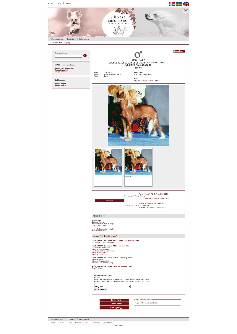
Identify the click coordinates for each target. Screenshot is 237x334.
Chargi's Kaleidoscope (99, 225)
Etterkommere (110, 236)
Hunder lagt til (60, 83)
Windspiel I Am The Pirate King (102, 263)
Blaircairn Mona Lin (98, 222)
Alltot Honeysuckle (121, 246)
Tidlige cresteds (61, 72)
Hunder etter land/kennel (64, 68)
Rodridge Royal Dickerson (154, 203)
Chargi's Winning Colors (123, 266)
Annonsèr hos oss (81, 323)
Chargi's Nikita (97, 268)
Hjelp (59, 3)
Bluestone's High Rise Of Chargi (103, 224)
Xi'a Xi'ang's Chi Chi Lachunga (126, 240)
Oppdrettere (71, 39)
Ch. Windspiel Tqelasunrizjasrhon (103, 242)
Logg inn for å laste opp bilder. (146, 303)
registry (67, 43)
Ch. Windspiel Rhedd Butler (101, 247)
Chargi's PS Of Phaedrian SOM (156, 194)
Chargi (144, 74)
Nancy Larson (147, 80)
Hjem (53, 323)
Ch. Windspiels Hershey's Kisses (103, 251)
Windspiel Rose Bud (99, 252)
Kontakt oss (107, 323)
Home (61, 43)
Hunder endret (60, 85)
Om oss (51, 3)
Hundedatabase (57, 39)
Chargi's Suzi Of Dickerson (139, 205)
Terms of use (118, 325)
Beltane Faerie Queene (122, 258)
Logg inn (68, 3)
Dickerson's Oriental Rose (155, 208)
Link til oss (96, 323)
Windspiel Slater (97, 259)
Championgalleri (61, 70)
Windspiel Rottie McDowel (100, 249)
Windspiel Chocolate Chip (100, 261)
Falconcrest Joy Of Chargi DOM (157, 198)
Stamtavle (109, 201)
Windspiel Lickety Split (99, 254)
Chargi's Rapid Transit (136, 196)
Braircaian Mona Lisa (99, 230)
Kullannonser (84, 39)
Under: (97, 278)
